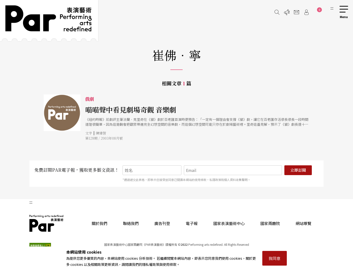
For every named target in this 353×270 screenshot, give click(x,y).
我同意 (274, 258)
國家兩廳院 (270, 223)
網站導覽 (303, 223)
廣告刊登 (162, 223)
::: (331, 8)
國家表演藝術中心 (229, 223)
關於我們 (99, 223)
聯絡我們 (131, 223)
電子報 (192, 223)
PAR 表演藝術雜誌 (46, 223)
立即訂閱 (298, 170)
